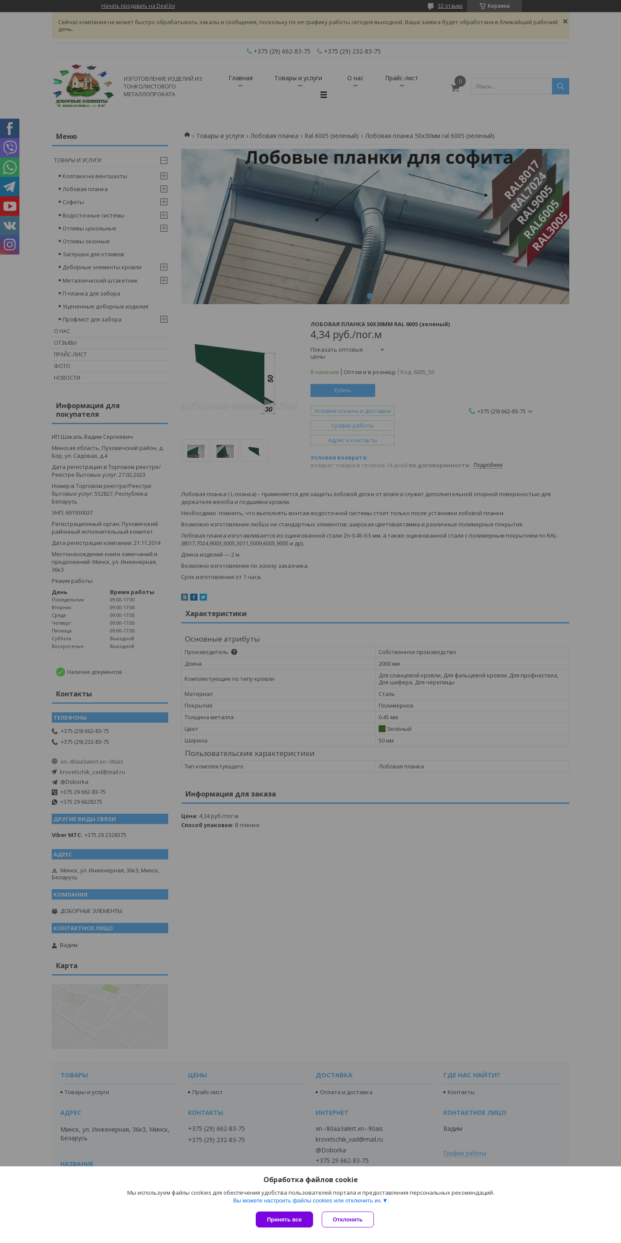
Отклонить (348, 1219)
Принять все (284, 1219)
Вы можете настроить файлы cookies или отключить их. (307, 1200)
